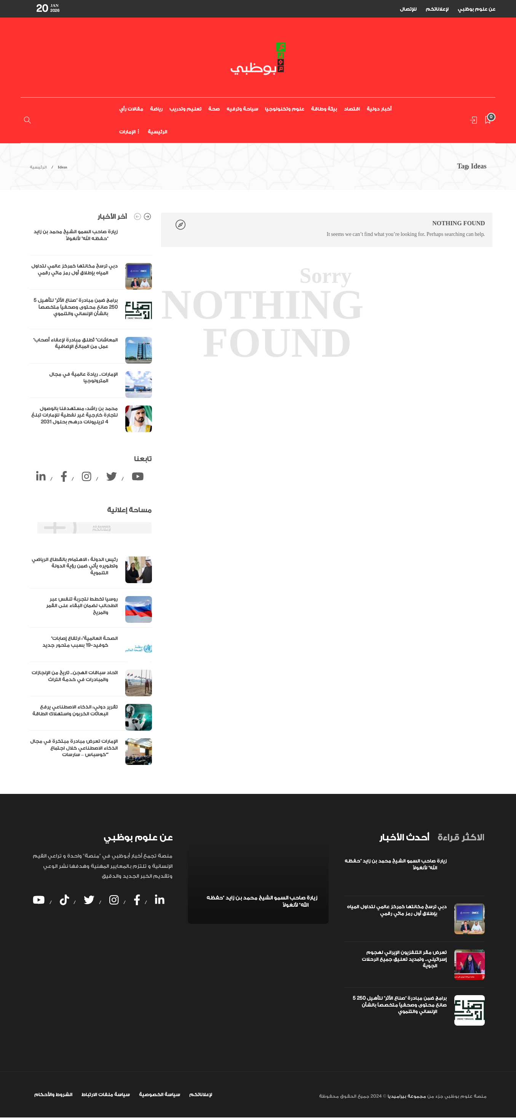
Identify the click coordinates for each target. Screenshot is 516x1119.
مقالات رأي (131, 109)
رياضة (156, 109)
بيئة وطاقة (324, 109)
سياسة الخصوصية (159, 1094)
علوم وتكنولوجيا (284, 109)
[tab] (404, 837)
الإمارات (127, 132)
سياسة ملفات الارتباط (105, 1094)
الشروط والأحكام (53, 1094)
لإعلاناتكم (437, 9)
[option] (91, 330)
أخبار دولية (379, 109)
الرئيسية (157, 132)
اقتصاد (352, 109)
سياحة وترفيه (242, 109)
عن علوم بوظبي (476, 9)
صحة (214, 109)
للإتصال (408, 9)
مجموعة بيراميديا (406, 1096)
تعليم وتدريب (185, 109)
